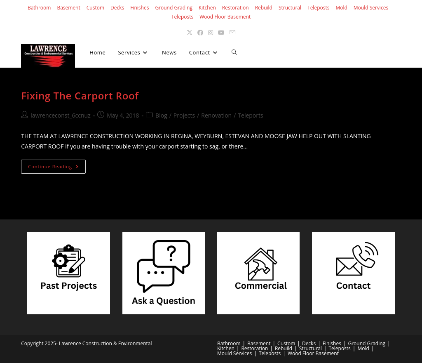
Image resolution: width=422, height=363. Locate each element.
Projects (184, 115)
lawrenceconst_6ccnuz (60, 115)
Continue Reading (57, 168)
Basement (68, 7)
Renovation (216, 115)
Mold (341, 7)
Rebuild (263, 7)
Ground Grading (173, 7)
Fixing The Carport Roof (79, 95)
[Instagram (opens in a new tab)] (211, 32)
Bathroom (39, 7)
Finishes (139, 7)
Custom (95, 7)
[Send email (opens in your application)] (232, 32)
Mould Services (371, 7)
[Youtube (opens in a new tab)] (221, 32)
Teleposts (318, 7)
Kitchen (207, 7)
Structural (290, 7)
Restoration (235, 7)
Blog (161, 115)
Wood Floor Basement (225, 16)
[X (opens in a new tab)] (189, 32)
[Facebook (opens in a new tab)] (200, 32)
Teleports (250, 115)
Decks (117, 7)
